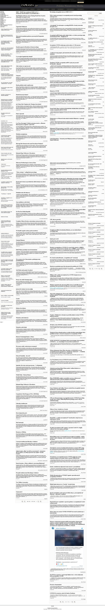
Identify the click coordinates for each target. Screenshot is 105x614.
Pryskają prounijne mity (92, 71)
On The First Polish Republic (23, 211)
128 (34, 501)
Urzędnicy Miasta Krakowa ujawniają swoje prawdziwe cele (31, 221)
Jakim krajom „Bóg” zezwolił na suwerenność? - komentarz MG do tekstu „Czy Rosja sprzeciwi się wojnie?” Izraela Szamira (30, 452)
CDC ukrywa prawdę (55, 219)
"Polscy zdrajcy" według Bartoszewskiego (26, 172)
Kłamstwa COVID (54, 91)
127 (32, 501)
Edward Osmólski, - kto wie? (23, 355)
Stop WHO (2, 23)
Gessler (18, 298)
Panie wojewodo (20, 113)
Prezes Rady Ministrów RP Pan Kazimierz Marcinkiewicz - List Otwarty (95, 60)
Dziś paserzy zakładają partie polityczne (94, 156)
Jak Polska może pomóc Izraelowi (24, 270)
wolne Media (2, 26)
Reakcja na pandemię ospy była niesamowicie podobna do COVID (66, 266)
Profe (68, 569)
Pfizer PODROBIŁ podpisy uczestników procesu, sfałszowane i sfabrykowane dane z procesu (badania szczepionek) (65, 379)
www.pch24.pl (2, 13)
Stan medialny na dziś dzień (23, 202)
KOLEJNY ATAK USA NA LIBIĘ (24, 289)
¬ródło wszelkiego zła (91, 87)
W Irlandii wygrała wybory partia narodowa (27, 230)
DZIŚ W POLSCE (80, 9)
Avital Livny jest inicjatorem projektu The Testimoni (67, 412)
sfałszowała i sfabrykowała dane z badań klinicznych (72, 382)
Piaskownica (90, 144)
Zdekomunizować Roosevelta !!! (93, 191)
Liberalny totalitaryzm (21, 403)
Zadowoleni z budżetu (91, 171)
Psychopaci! (90, 18)
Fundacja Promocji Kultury (52, 608)
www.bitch (63, 57)
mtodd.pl (1, 19)
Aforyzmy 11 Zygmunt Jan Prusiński (94, 249)
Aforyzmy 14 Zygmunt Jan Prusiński (94, 232)
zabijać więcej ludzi (82, 39)
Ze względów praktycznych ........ (93, 38)
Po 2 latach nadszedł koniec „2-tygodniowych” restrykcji (64, 257)
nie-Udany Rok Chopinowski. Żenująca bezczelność (28, 104)
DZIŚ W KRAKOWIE (70, 9)
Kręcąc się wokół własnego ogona (24, 279)
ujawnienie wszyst (80, 354)
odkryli (60, 202)
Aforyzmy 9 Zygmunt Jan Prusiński (94, 263)
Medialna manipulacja (21, 134)
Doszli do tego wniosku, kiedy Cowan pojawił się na (67, 515)
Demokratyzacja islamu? (22, 94)
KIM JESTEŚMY (24, 9)
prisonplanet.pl (2, 14)
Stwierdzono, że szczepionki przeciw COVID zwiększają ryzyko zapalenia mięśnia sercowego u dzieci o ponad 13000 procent (65, 457)
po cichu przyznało (70, 402)
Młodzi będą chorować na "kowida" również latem (62, 484)
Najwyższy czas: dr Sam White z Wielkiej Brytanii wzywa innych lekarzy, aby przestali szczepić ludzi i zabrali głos (66, 100)
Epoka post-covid (54, 239)
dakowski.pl (2, 12)
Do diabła (89, 34)
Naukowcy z (52, 202)
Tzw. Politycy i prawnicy (22, 482)
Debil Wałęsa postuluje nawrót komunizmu (26, 249)
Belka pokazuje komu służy (92, 80)
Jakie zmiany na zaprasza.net (23, 66)
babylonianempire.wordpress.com (5, 17)
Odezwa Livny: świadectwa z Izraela (59, 409)
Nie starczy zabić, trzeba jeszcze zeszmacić (26, 346)
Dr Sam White (52, 102)
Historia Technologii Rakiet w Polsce (25, 336)
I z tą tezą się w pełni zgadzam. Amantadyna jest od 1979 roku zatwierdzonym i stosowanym (66, 587)
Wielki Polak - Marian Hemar (23, 375)
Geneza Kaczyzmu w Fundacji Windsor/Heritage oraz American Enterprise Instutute (95, 123)
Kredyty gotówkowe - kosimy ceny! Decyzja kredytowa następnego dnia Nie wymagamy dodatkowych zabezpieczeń (95, 136)
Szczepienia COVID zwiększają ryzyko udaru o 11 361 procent (65, 45)
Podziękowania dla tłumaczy (23, 192)
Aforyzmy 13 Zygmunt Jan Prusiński (94, 236)
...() (81, 335)
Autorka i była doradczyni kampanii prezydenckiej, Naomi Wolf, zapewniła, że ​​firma (64, 111)
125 (29, 501)
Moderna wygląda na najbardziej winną (56, 287)
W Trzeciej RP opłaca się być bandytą (94, 103)
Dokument (52, 132)
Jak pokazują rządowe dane (54, 46)
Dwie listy (89, 148)
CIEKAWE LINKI (46, 9)
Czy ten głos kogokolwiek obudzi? (24, 56)
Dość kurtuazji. (20, 422)
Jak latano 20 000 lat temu (92, 30)
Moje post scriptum (91, 183)
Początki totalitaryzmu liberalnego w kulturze (27, 472)
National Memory (20, 240)
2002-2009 (53, 9)
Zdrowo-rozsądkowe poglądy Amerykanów (95, 63)
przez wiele (77, 479)
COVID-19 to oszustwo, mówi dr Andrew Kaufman (62, 593)
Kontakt (52, 606)
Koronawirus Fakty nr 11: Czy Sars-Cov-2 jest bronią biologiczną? (66, 72)
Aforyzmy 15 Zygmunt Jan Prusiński (94, 227)
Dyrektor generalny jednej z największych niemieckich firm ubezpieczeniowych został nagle (65, 335)
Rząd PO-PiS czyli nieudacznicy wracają (94, 214)
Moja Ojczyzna (90, 115)
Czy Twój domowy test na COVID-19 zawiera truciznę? (63, 359)
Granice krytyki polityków (92, 152)
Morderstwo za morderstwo (92, 195)
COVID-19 (38, 9)
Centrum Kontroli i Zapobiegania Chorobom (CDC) (58, 402)
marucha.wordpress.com (4, 15)
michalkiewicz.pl (3, 16)
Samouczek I (19, 492)
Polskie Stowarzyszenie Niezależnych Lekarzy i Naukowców (6, 25)
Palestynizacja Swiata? (92, 83)
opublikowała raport (67, 430)
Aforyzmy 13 (90, 240)
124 (27, 501)
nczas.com (2, 18)
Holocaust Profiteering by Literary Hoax (26, 162)
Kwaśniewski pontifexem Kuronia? (94, 95)
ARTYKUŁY (32, 9)
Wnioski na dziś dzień (21, 327)
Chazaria (18, 75)
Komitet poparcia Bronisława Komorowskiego (27, 47)
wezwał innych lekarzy (59, 102)
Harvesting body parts (21, 413)
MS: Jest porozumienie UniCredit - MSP (94, 163)
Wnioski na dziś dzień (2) (22, 317)
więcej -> (1, 322)
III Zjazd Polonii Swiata (92, 205)
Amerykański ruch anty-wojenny (93, 67)
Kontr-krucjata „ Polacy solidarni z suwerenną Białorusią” (30, 463)
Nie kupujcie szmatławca (92, 187)
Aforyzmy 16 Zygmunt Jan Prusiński (94, 223)
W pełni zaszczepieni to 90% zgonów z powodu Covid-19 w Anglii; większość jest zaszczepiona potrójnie (66, 428)
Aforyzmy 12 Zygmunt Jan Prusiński (94, 245)
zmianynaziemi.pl (3, 20)
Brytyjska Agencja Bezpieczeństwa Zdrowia (57, 430)
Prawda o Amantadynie (55, 584)
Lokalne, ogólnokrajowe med (76, 252)
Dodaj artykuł (81, 2)
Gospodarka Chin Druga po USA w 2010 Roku (27, 394)
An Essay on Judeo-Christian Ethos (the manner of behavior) (94, 128)
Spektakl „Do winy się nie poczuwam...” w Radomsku (29, 365)
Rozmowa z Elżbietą (21, 432)
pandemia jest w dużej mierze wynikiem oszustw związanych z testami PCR (63, 578)
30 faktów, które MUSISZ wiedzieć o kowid (60, 324)
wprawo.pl (2, 11)
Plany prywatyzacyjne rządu (93, 132)
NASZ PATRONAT (60, 9)
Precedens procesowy (91, 180)
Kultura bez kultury (21, 308)
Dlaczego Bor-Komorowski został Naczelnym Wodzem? (29, 143)
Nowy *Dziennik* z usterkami (93, 111)
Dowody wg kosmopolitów (92, 198)
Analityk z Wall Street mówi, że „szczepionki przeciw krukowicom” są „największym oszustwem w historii (67, 305)
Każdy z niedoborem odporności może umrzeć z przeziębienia (65, 466)
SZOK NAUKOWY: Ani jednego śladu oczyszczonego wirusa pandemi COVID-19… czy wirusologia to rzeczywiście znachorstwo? (67, 341)
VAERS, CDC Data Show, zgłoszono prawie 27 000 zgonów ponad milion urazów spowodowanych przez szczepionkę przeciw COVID (67, 210)
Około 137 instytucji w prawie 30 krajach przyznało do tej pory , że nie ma (62, 343)
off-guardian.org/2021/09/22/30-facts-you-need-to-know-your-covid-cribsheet (62, 326)
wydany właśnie (56, 132)
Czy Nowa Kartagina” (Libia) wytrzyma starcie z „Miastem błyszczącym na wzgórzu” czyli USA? (30, 124)
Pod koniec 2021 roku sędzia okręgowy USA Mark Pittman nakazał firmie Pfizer (63, 354)
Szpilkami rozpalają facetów (92, 91)
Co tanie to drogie (91, 119)
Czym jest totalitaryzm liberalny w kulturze (26, 441)
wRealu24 (1, 22)
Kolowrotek (90, 45)
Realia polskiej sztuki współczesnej (24, 85)
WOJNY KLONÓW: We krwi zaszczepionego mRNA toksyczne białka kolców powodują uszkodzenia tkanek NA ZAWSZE (67, 82)
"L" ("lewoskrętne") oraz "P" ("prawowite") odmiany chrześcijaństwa (95, 50)
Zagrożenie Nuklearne (21, 26)
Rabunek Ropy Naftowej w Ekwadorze (25, 153)
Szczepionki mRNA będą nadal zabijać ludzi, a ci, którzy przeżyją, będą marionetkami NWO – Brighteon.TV (67, 36)
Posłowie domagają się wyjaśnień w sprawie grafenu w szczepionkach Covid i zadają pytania (67, 505)
